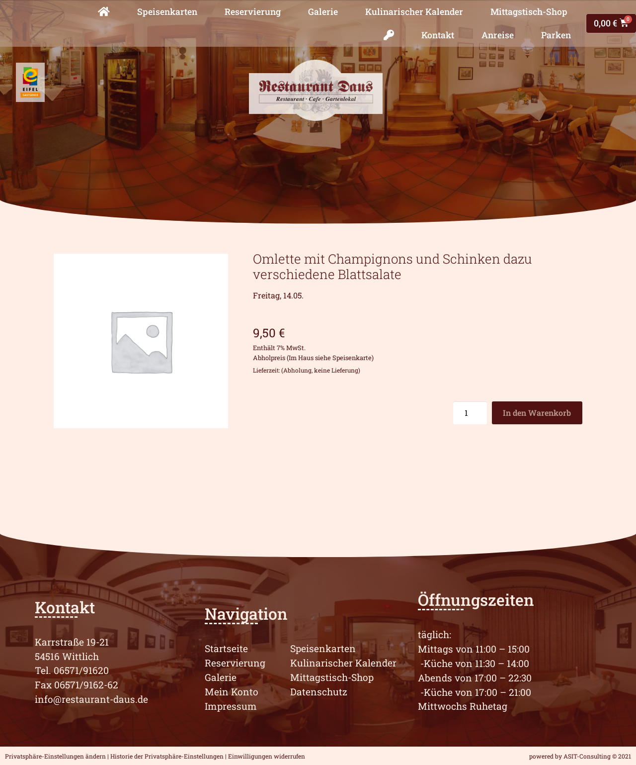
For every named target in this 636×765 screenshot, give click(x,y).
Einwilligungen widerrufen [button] (266, 756)
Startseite (226, 648)
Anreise (497, 35)
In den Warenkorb (537, 412)
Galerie (323, 11)
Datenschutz (318, 691)
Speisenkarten (167, 11)
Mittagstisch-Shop (528, 11)
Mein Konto (231, 691)
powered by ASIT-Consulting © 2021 (580, 756)
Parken (556, 35)
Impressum (231, 706)
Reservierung (253, 11)
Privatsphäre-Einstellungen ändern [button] (55, 756)
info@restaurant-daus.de (91, 699)
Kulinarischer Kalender (414, 11)
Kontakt (437, 35)
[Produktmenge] (470, 412)
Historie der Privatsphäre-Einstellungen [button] (167, 756)
